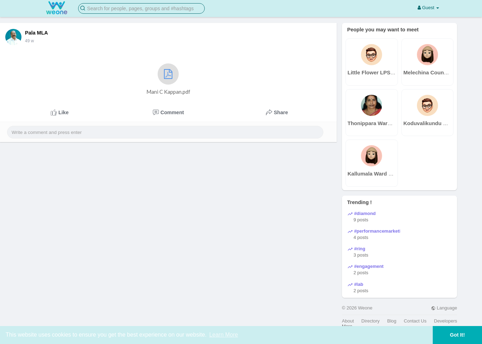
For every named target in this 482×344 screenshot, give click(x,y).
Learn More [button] (223, 335)
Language (444, 308)
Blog (391, 321)
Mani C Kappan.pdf (168, 79)
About (348, 321)
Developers (445, 321)
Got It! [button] (457, 335)
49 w (29, 40)
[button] (141, 8)
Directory (370, 321)
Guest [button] (428, 7)
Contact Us (415, 321)
